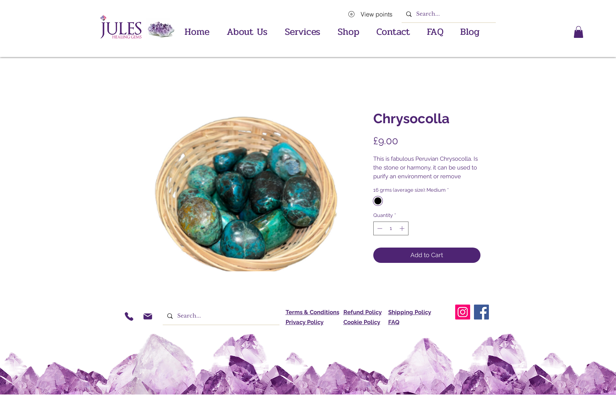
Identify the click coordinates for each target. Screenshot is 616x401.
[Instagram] (462, 312)
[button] (302, 29)
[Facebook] (481, 312)
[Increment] (402, 228)
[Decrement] (379, 228)
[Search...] (448, 14)
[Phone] (129, 316)
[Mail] (148, 316)
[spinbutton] (390, 228)
